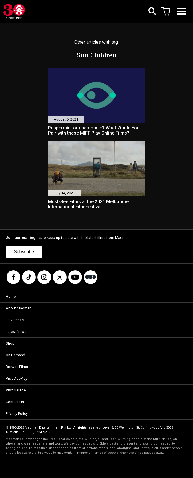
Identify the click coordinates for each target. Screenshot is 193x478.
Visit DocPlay (16, 378)
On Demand (15, 355)
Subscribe (24, 251)
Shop (10, 343)
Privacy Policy (17, 413)
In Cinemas (15, 320)
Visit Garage (16, 390)
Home (11, 296)
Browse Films (17, 367)
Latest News (16, 331)
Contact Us (15, 402)
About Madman (18, 308)
